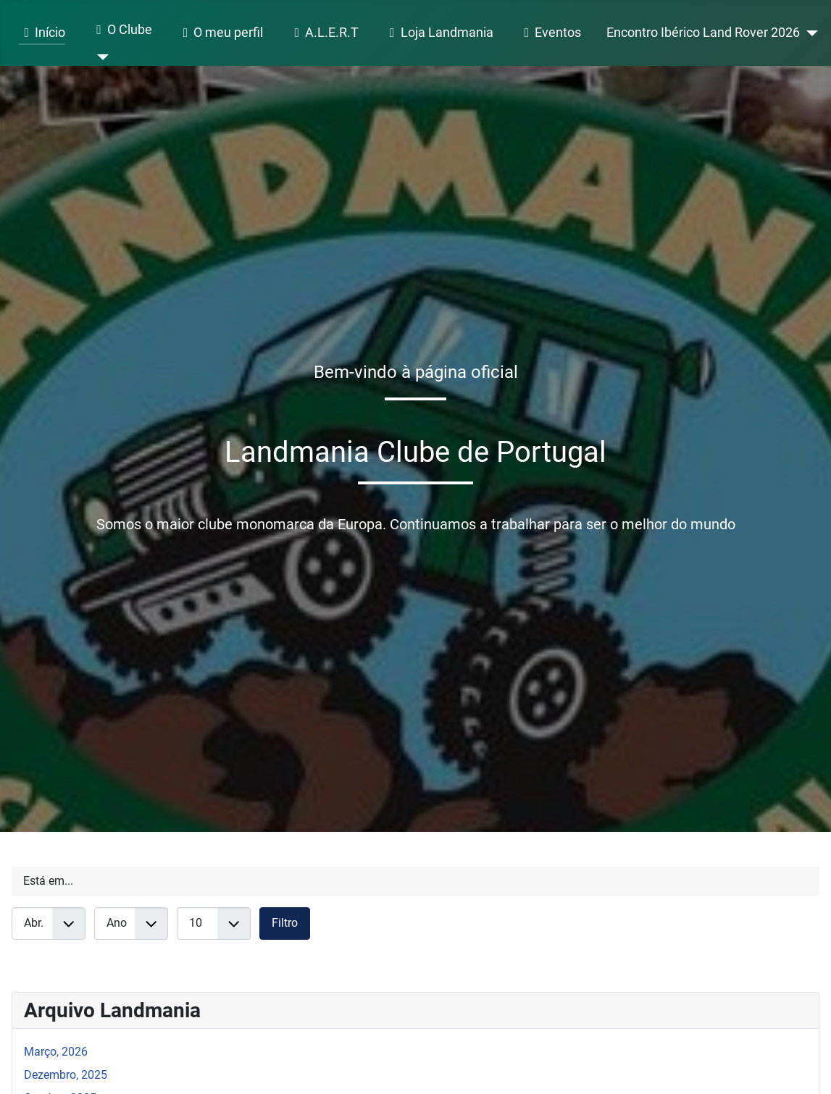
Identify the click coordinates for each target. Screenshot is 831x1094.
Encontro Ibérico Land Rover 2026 (703, 32)
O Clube (121, 30)
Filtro (285, 923)
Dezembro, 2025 (65, 1075)
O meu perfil (220, 33)
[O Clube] (100, 57)
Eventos (550, 33)
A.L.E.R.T (323, 33)
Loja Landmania (438, 33)
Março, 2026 (56, 1052)
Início (42, 33)
